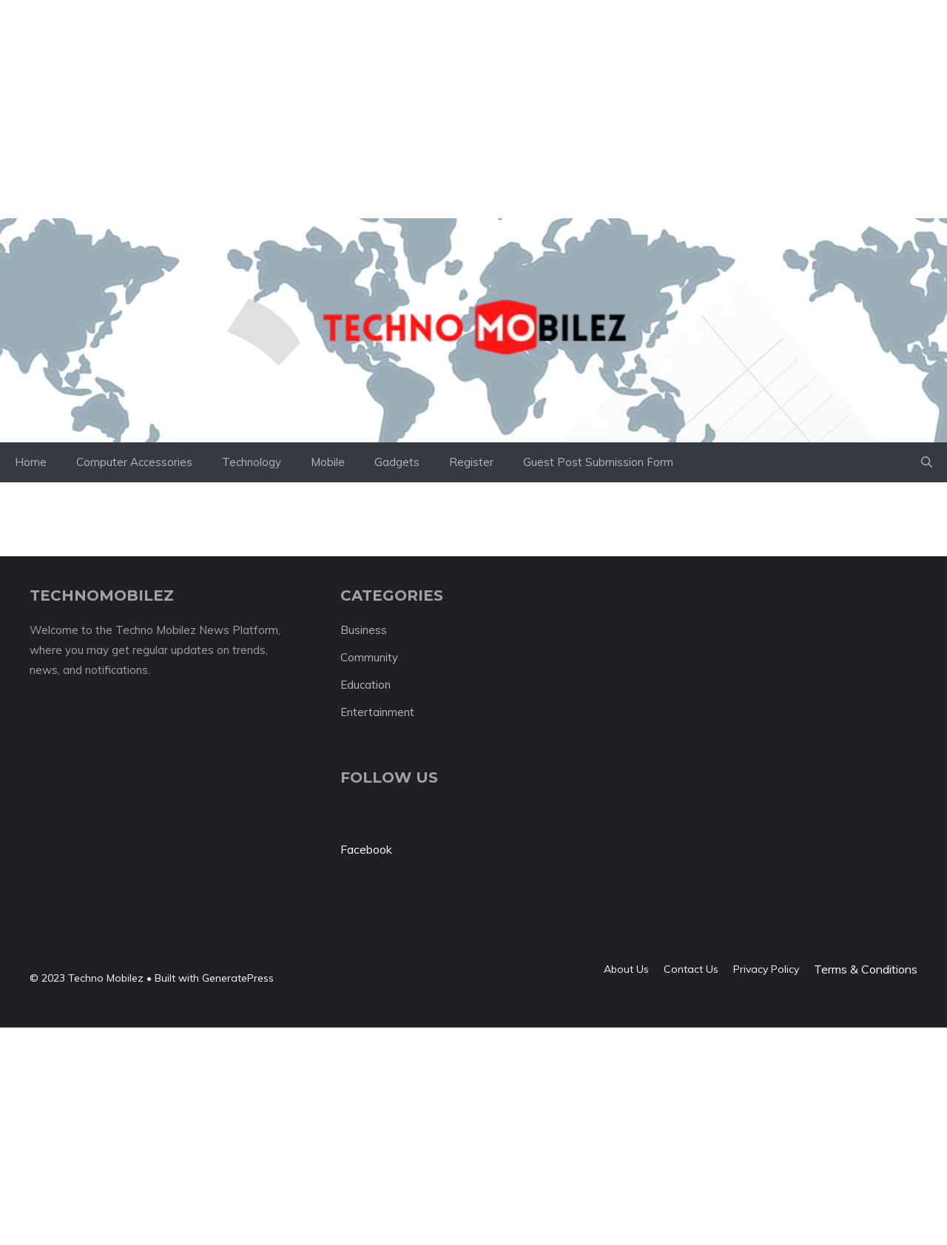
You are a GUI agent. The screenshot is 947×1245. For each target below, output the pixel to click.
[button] (926, 462)
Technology (251, 462)
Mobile (328, 462)
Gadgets (396, 462)
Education (365, 685)
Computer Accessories (134, 462)
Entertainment (377, 712)
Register (471, 462)
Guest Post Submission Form (598, 462)
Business (363, 630)
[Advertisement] (269, 33)
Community (369, 657)
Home (31, 462)
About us (626, 969)
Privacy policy (766, 969)
